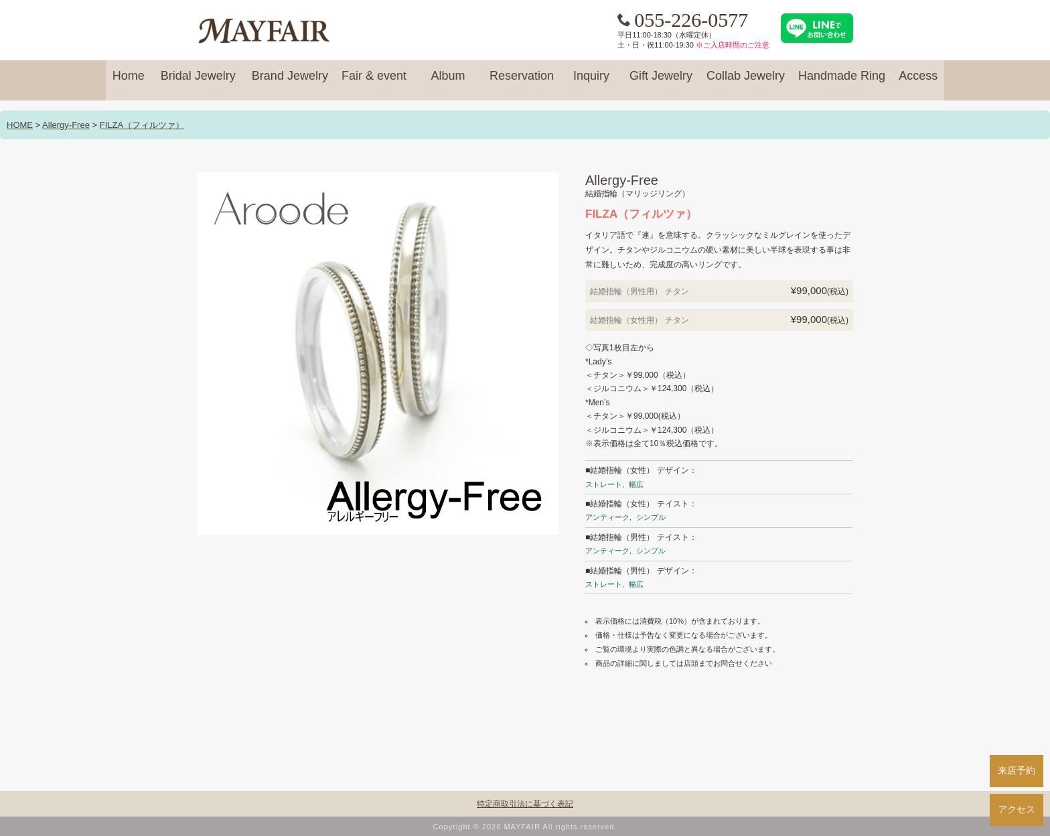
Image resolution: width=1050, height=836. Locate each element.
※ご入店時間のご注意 (732, 45)
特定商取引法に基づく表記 (525, 804)
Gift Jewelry (661, 81)
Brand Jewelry (290, 81)
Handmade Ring (841, 81)
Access (918, 81)
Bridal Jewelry (198, 81)
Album (448, 81)
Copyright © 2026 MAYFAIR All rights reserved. (525, 827)
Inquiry (591, 81)
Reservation (522, 81)
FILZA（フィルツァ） (142, 125)
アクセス (1016, 809)
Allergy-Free (66, 125)
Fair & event (374, 81)
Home (128, 81)
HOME (20, 125)
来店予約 (1016, 770)
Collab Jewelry (745, 81)
